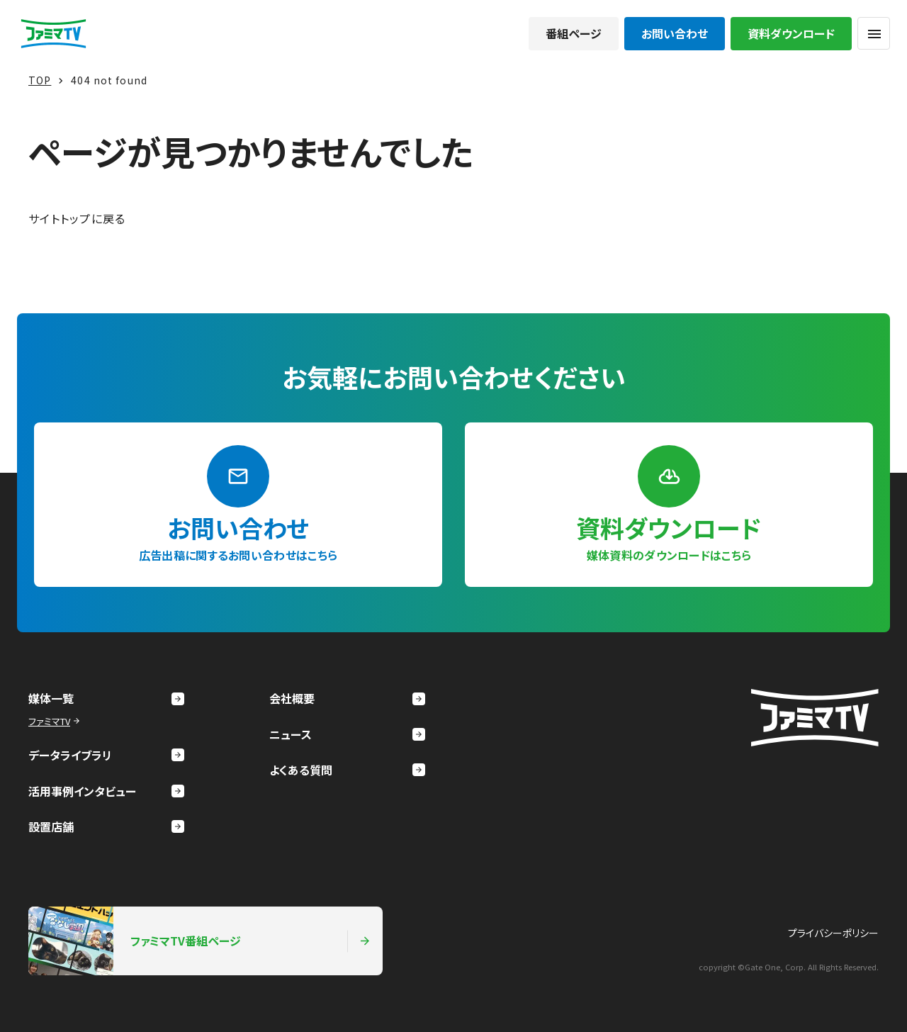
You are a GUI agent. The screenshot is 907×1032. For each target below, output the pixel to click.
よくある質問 (347, 769)
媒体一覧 (106, 698)
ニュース (347, 734)
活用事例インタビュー (106, 791)
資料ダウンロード (791, 33)
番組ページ (574, 33)
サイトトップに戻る (77, 218)
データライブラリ (106, 754)
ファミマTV (55, 721)
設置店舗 (106, 826)
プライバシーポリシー (833, 933)
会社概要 (347, 698)
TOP (39, 80)
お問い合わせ (674, 33)
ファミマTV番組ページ (199, 941)
